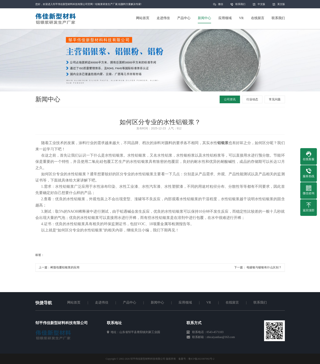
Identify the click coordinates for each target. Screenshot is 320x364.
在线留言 (232, 302)
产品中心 (129, 302)
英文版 (281, 4)
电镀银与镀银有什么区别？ (264, 268)
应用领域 (185, 302)
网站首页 (73, 302)
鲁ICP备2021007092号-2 (201, 358)
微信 (220, 5)
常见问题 (275, 99)
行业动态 (252, 99)
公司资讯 (230, 99)
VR (208, 302)
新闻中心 (157, 302)
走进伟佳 (101, 302)
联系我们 (240, 4)
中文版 (261, 4)
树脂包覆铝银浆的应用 (64, 268)
